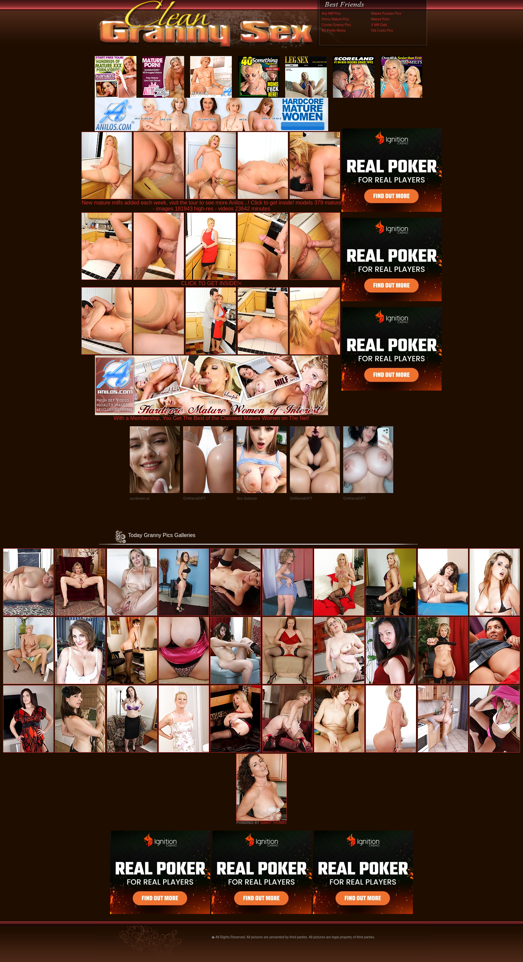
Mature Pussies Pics (386, 13)
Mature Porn (380, 19)
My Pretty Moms (334, 30)
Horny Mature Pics (335, 19)
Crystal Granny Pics (336, 25)
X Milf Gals (379, 25)
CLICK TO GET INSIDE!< (211, 283)
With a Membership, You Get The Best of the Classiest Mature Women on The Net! (211, 416)
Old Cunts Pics (382, 30)
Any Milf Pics (331, 13)
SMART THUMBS (273, 823)
